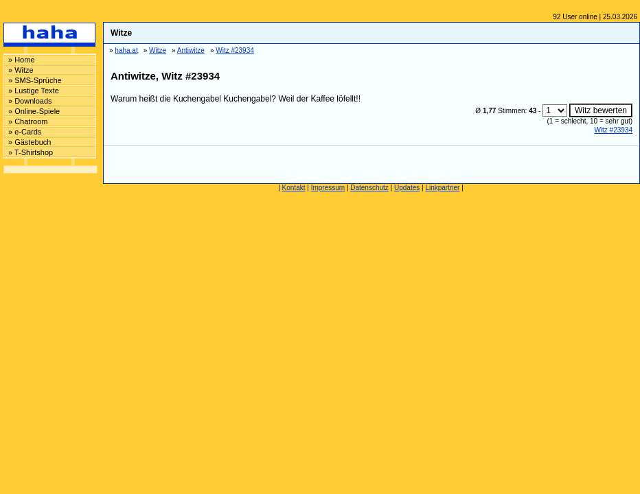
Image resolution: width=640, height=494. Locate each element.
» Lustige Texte (33, 90)
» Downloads (30, 101)
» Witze (21, 70)
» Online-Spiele (34, 111)
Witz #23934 (613, 130)
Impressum (328, 187)
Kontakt (294, 187)
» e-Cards (24, 132)
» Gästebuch (29, 142)
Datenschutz (369, 187)
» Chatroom (27, 121)
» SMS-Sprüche (35, 80)
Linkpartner (442, 187)
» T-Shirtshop (30, 152)
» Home (21, 60)
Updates (407, 187)
